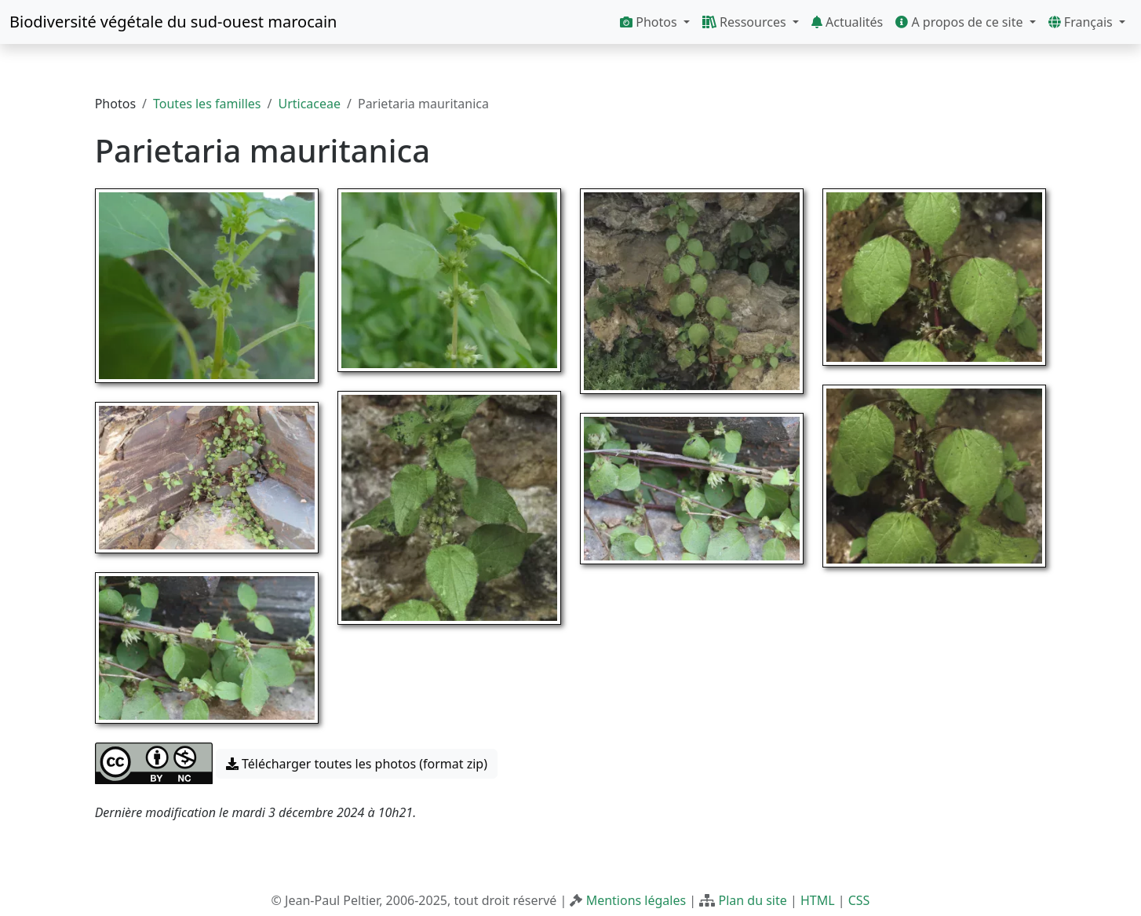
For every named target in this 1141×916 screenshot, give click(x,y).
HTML (817, 900)
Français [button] (1082, 22)
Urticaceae (309, 103)
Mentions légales (636, 900)
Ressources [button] (745, 22)
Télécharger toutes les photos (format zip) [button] (356, 763)
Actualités (847, 22)
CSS (859, 900)
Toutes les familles (207, 103)
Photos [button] (650, 22)
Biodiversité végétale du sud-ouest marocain (173, 21)
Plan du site (752, 900)
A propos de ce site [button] (960, 22)
